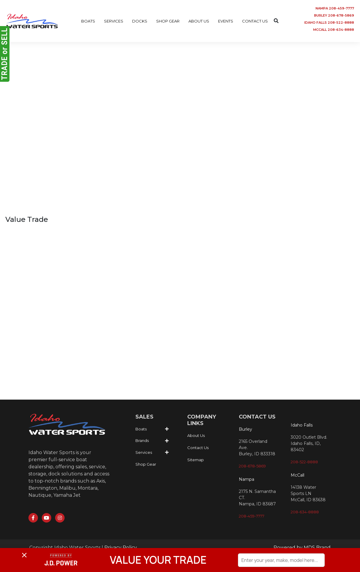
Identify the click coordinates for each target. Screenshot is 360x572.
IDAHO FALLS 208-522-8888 (329, 22)
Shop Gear (145, 464)
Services (143, 452)
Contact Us (198, 447)
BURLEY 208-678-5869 (334, 15)
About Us (196, 435)
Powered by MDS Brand (302, 547)
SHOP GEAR (168, 21)
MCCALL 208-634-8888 (333, 30)
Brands (142, 440)
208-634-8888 (305, 511)
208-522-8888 (304, 461)
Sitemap (195, 459)
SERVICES (113, 21)
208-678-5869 (252, 466)
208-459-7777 (251, 516)
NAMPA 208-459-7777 (335, 8)
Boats (141, 429)
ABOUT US (198, 21)
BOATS (88, 21)
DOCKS (139, 21)
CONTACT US (255, 21)
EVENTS (225, 21)
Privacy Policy (120, 547)
